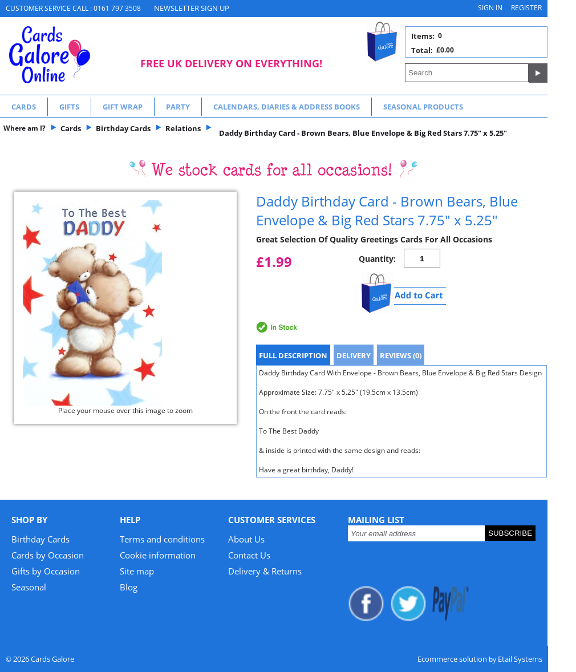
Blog (128, 587)
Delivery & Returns (265, 571)
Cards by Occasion (47, 555)
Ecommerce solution (452, 659)
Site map (137, 571)
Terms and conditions (162, 539)
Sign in (490, 8)
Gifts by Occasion (45, 571)
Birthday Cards (40, 539)
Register (526, 8)
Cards (23, 107)
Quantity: (377, 258)
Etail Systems (520, 659)
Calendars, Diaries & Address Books (286, 107)
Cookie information (158, 555)
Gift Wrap (123, 107)
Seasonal (28, 587)
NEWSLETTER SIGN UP (191, 8)
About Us (246, 539)
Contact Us (249, 555)
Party (178, 107)
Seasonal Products (423, 107)
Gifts (69, 107)
